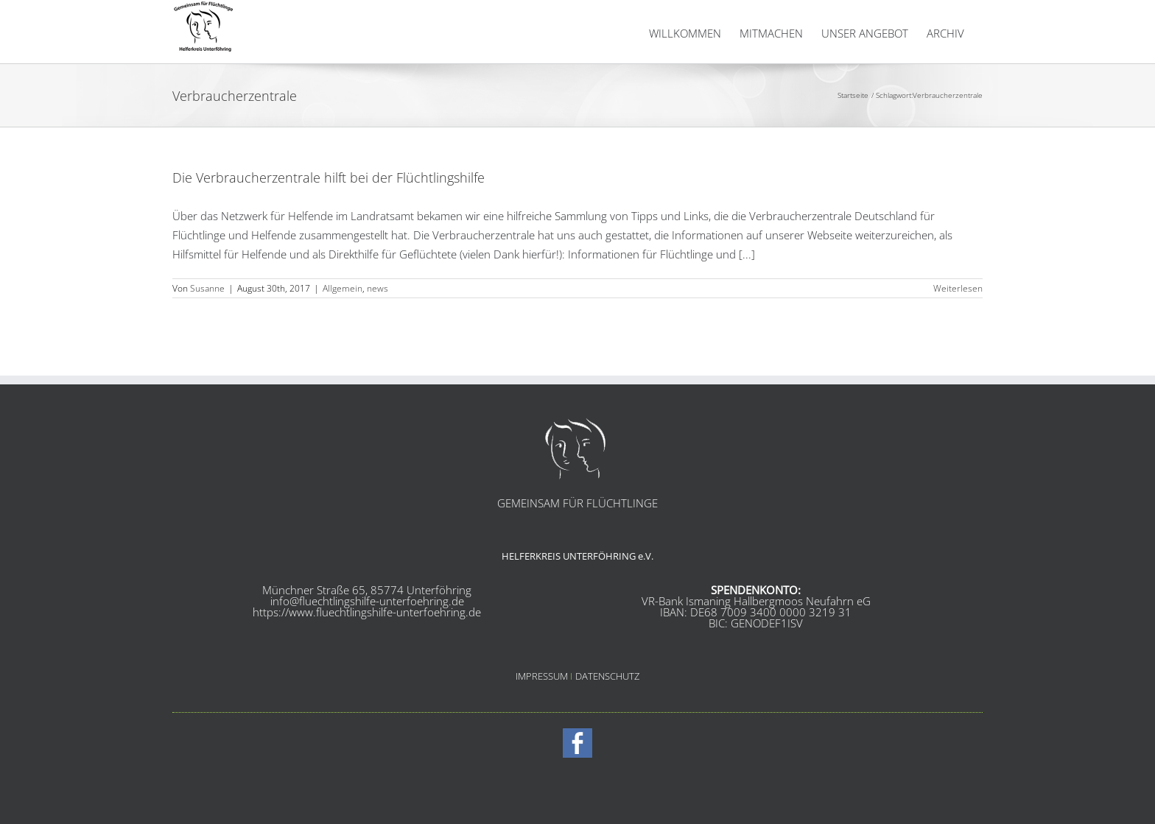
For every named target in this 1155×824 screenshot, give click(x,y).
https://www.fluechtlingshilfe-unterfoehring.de (367, 648)
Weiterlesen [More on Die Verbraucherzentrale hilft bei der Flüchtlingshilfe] (958, 325)
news (377, 325)
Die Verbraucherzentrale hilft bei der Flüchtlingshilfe (328, 214)
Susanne (207, 325)
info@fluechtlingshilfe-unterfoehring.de (367, 637)
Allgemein (342, 325)
